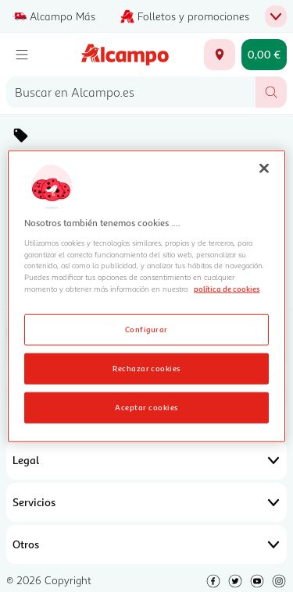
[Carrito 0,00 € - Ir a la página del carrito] (264, 54)
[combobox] (130, 92)
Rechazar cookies (146, 368)
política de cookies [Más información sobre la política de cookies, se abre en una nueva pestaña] (226, 288)
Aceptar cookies (146, 407)
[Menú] (22, 54)
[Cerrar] (264, 168)
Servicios (146, 502)
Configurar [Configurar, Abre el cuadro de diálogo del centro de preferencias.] (146, 329)
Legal (146, 460)
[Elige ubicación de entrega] (219, 54)
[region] (146, 296)
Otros (146, 544)
